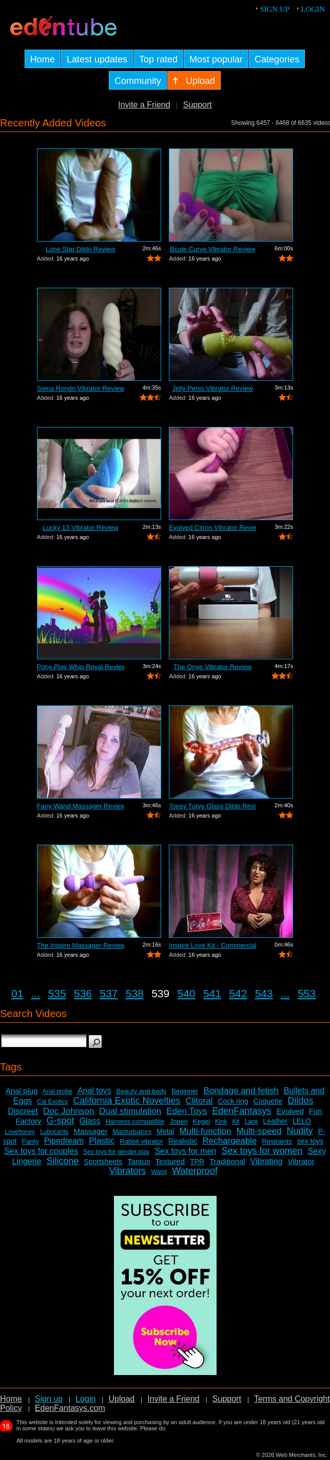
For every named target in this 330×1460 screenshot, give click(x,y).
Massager (91, 1131)
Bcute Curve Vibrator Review (213, 249)
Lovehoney (20, 1131)
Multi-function (205, 1131)
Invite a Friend (144, 104)
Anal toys (94, 1090)
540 (187, 993)
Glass (90, 1121)
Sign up (274, 9)
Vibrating (266, 1161)
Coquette (268, 1101)
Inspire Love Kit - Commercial (212, 945)
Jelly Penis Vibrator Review (212, 388)
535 (57, 993)
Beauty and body (142, 1091)
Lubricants (54, 1131)
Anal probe (57, 1091)
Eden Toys (186, 1111)
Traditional (227, 1161)
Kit (235, 1121)
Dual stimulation (130, 1111)
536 (83, 993)
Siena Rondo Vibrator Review (80, 388)
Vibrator (300, 1161)
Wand (159, 1171)
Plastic (101, 1141)
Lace (251, 1121)
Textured (170, 1161)
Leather (275, 1121)
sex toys (310, 1141)
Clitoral (199, 1101)
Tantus (138, 1161)
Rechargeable (230, 1141)
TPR (197, 1161)
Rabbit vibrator (141, 1141)
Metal (165, 1131)
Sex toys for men (185, 1151)
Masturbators (131, 1131)
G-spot (60, 1120)
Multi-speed (259, 1131)
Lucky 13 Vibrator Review (80, 527)
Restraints (277, 1141)
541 (212, 993)
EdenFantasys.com (70, 1408)
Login (313, 9)
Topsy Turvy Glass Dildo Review (212, 806)
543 (264, 993)
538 (135, 993)
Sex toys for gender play (116, 1151)
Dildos (300, 1101)
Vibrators (127, 1171)
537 (109, 993)
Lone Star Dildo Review (80, 249)
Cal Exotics (52, 1101)
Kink (221, 1121)
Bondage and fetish (241, 1091)
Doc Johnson (68, 1111)
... (36, 993)
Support (197, 104)
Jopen (178, 1121)
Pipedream (64, 1140)
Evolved (289, 1111)
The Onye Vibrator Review (212, 667)
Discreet (23, 1111)
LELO (302, 1121)
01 (17, 993)
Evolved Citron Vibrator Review (212, 527)
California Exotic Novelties (126, 1101)
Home (11, 1398)
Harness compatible (134, 1121)
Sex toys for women (261, 1151)
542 (238, 993)
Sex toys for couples (41, 1151)
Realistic (183, 1140)
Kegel (201, 1121)
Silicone (63, 1161)
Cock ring (233, 1101)
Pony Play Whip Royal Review (80, 667)
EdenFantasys (241, 1111)
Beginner (184, 1091)
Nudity (300, 1131)
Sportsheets (103, 1161)
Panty (30, 1141)
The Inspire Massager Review (80, 945)
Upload (121, 1398)
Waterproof (194, 1171)
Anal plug (22, 1090)
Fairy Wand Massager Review (80, 806)
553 (307, 993)
